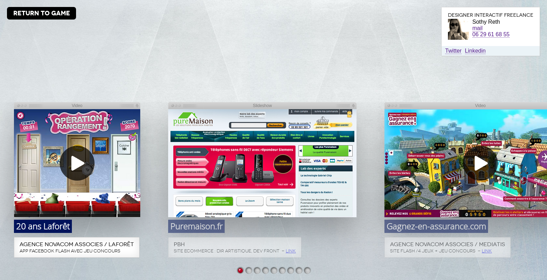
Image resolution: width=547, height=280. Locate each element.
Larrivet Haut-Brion (265, 270)
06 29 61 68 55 (491, 34)
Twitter (453, 51)
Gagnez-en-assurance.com (257, 270)
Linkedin (475, 51)
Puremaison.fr (248, 270)
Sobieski (290, 270)
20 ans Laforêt (240, 270)
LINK (291, 250)
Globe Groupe (273, 270)
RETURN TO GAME (41, 13)
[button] (77, 163)
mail (477, 28)
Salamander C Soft (307, 270)
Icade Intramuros (282, 270)
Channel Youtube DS (298, 270)
